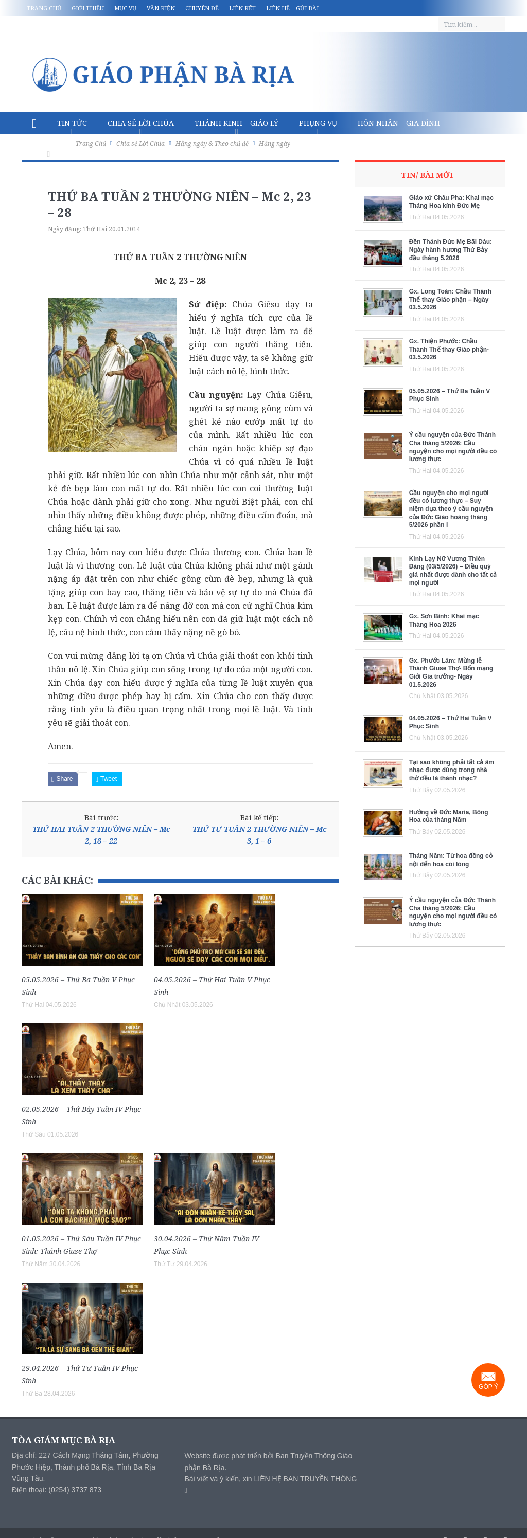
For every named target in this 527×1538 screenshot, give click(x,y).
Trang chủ (44, 8)
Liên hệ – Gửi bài (292, 8)
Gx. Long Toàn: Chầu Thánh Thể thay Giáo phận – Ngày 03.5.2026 (450, 299)
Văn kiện (161, 8)
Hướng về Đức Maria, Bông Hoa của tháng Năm (448, 816)
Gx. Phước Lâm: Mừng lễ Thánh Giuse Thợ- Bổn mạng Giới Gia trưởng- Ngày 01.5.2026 (451, 672)
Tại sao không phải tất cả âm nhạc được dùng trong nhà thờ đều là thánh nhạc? (451, 770)
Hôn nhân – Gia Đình (399, 123)
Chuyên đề (202, 8)
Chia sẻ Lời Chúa (141, 123)
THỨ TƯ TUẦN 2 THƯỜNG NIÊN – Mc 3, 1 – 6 (259, 834)
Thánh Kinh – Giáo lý (236, 123)
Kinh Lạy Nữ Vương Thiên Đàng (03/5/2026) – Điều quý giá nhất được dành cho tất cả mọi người (453, 571)
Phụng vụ (318, 123)
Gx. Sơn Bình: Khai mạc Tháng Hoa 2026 (444, 620)
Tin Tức (72, 123)
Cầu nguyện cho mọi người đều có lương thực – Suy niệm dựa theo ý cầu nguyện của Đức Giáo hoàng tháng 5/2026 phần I (451, 508)
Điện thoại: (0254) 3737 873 (56, 1490)
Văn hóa (48, 146)
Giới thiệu (88, 8)
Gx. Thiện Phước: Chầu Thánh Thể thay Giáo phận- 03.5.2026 (449, 349)
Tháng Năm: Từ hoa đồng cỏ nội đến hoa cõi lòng (451, 860)
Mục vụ (125, 8)
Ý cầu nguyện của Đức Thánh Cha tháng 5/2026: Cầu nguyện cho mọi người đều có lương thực (453, 447)
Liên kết (242, 8)
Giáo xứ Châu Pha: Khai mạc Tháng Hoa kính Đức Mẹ (451, 202)
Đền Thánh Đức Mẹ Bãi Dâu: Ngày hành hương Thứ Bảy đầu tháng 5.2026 (450, 249)
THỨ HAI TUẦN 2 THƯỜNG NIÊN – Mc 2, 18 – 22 (101, 834)
